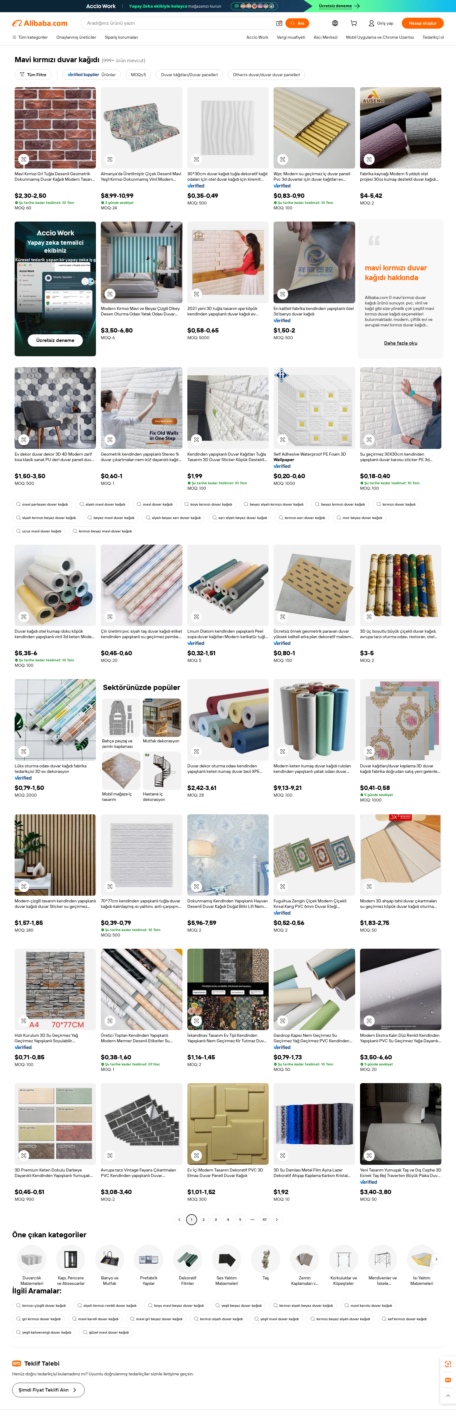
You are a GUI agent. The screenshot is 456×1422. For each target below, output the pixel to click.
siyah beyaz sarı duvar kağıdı (173, 517)
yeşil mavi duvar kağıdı (276, 1319)
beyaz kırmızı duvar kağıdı (340, 504)
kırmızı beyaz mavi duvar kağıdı (102, 531)
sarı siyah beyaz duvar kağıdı (239, 517)
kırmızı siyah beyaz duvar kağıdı (303, 1305)
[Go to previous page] (179, 1219)
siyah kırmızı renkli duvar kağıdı (106, 1305)
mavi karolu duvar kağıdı (368, 1305)
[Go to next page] (276, 1219)
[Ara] (297, 23)
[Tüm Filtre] (33, 74)
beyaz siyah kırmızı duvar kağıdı (273, 504)
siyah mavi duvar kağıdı (102, 504)
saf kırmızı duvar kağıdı (404, 1319)
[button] (279, 23)
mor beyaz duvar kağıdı (359, 517)
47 (265, 1220)
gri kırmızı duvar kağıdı (38, 1319)
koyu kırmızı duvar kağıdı (208, 504)
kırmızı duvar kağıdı (395, 504)
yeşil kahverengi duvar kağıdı (43, 1332)
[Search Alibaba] (179, 23)
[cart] (354, 24)
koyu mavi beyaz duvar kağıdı (176, 1305)
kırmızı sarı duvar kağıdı (302, 517)
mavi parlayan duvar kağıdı (42, 504)
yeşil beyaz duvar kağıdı (238, 1305)
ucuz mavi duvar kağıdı (38, 531)
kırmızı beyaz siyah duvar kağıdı (340, 1319)
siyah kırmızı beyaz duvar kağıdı (46, 517)
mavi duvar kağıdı (155, 504)
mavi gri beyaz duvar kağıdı (156, 1319)
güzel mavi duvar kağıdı (106, 1332)
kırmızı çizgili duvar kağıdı (41, 1305)
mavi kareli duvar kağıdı (95, 1319)
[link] (448, 1364)
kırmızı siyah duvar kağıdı (218, 1319)
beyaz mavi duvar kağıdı (110, 517)
